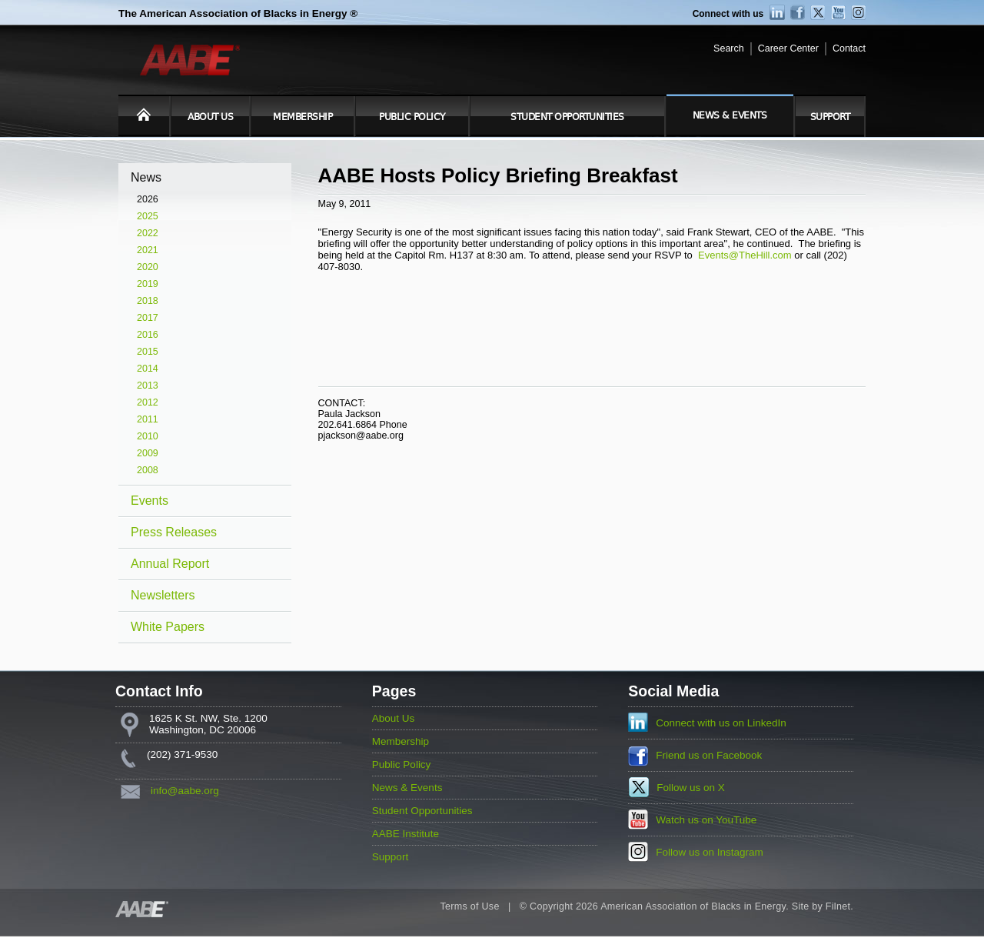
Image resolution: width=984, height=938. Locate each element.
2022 (147, 233)
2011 (147, 419)
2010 (147, 436)
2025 (147, 216)
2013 (147, 385)
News (146, 177)
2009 (147, 453)
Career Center (788, 48)
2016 (147, 334)
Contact (849, 48)
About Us (210, 117)
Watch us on (706, 820)
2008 (147, 470)
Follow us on (691, 787)
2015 (147, 351)
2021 (147, 250)
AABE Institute (405, 834)
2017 (147, 317)
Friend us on (709, 755)
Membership (302, 117)
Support (830, 117)
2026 (147, 199)
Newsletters (163, 595)
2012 (147, 402)
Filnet (838, 906)
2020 (147, 267)
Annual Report (170, 563)
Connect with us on (721, 723)
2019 (147, 284)
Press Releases (174, 532)
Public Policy (412, 117)
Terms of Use (469, 906)
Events (149, 500)
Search (728, 48)
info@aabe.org (185, 790)
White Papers (167, 626)
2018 (147, 300)
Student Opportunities (567, 117)
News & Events (730, 115)
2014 (147, 368)
